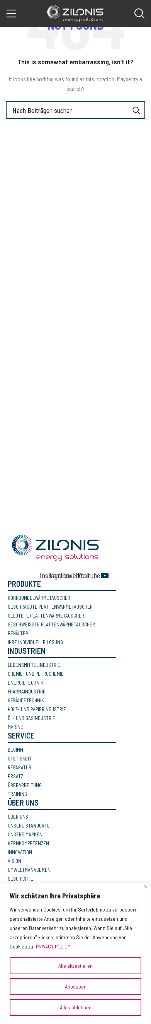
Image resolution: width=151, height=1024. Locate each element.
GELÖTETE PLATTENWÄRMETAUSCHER (46, 616)
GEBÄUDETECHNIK (26, 700)
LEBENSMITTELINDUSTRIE (34, 665)
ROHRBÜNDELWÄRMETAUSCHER (39, 598)
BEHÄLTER (18, 633)
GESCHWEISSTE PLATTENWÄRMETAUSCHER (51, 624)
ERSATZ (15, 776)
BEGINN (15, 750)
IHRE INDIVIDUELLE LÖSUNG (35, 642)
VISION (14, 861)
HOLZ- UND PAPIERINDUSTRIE (37, 709)
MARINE (15, 727)
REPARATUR (19, 767)
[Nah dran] (146, 886)
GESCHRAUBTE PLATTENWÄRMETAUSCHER (50, 607)
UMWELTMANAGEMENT (30, 870)
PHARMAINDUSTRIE (27, 691)
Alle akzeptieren (75, 965)
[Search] (139, 13)
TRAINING (17, 794)
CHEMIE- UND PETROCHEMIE (36, 674)
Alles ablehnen (76, 1007)
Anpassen (76, 986)
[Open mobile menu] (11, 13)
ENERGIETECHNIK (25, 683)
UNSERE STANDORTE (29, 826)
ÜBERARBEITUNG (25, 785)
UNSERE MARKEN (25, 834)
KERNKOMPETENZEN (28, 843)
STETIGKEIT (20, 758)
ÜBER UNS (18, 817)
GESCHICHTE (20, 879)
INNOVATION (20, 852)
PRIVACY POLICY (53, 946)
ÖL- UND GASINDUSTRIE (31, 718)
